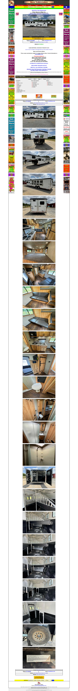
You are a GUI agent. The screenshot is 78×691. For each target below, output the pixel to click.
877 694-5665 (32, 40)
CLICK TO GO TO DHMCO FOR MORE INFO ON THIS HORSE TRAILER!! (39, 49)
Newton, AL (44, 38)
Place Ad (29, 5)
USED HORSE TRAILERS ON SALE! (39, 65)
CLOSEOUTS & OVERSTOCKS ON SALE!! (39, 63)
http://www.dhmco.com (41, 104)
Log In (36, 5)
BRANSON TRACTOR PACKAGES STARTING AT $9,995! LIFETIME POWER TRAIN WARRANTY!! (39, 70)
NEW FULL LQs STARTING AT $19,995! (39, 67)
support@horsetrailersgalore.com (40, 685)
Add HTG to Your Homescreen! (39, 10)
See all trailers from (39, 677)
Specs (30, 36)
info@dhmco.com (48, 40)
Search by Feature (20, 5)
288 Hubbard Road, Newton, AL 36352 (41, 42)
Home (60, 5)
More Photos (46, 36)
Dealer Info (44, 5)
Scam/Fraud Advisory (39, 8)
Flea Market (52, 5)
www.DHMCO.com (39, 54)
